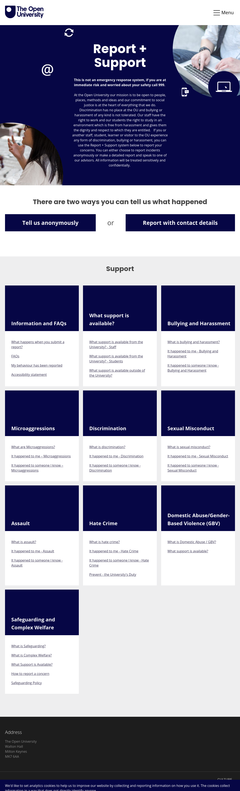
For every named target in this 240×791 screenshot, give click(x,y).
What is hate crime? (104, 542)
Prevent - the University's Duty (112, 574)
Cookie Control (87, 781)
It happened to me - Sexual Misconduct (197, 456)
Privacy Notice (16, 781)
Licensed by (211, 781)
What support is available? (187, 551)
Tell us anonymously (50, 223)
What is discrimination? (107, 447)
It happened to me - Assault (32, 551)
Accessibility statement (29, 374)
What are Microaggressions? (33, 447)
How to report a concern (30, 673)
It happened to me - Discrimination (116, 456)
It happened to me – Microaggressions (41, 456)
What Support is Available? (31, 664)
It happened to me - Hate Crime (113, 551)
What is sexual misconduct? (188, 447)
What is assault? (23, 542)
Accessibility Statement (51, 781)
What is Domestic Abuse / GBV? (191, 542)
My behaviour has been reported (36, 365)
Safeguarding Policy (26, 683)
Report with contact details (180, 223)
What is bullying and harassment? (193, 342)
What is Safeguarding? (28, 646)
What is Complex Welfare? (31, 655)
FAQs (15, 356)
